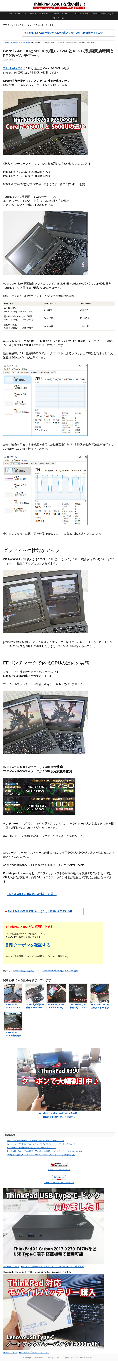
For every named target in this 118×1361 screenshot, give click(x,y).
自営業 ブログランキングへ (59, 1170)
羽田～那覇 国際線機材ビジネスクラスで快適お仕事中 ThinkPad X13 (35, 1141)
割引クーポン (59, 18)
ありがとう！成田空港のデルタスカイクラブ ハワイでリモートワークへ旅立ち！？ (41, 1144)
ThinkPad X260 (12, 68)
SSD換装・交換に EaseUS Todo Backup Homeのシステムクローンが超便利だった (41, 1155)
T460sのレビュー (60, 14)
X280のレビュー (13, 14)
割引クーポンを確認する (28, 945)
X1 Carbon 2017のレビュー (36, 14)
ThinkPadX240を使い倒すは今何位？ (59, 1183)
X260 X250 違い (71, 971)
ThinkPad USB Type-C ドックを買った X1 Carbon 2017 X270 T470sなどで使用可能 (43, 1266)
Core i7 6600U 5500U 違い (53, 971)
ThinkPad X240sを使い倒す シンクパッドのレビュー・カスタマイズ (59, 5)
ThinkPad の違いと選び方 (102, 14)
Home (7, 42)
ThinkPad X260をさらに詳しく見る (32, 894)
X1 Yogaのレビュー (80, 14)
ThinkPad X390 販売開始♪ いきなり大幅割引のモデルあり (40, 911)
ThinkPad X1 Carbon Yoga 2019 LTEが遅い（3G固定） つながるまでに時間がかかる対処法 (44, 1151)
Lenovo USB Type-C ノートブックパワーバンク (26, 1352)
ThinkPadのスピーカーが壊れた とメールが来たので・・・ (31, 1148)
